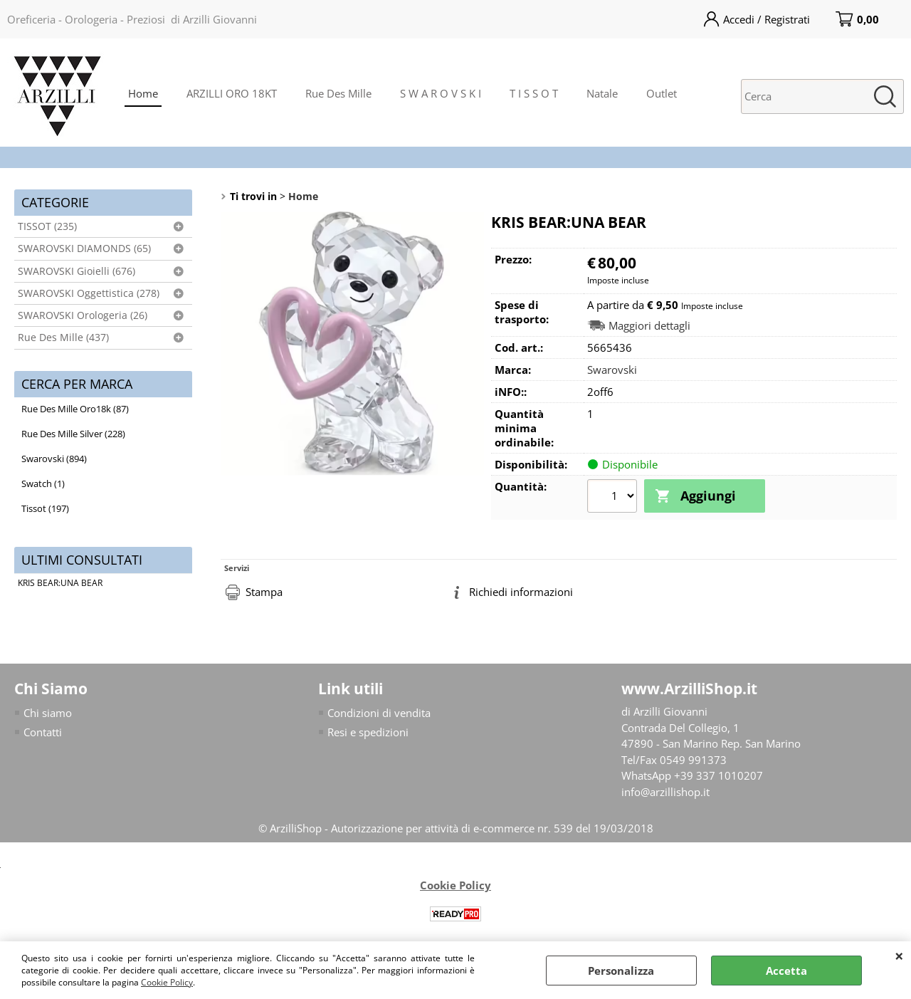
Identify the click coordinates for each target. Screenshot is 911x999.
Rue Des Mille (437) (63, 337)
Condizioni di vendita (379, 713)
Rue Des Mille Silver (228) (73, 433)
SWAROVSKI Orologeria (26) (82, 315)
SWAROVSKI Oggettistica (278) (88, 293)
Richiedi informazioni (521, 592)
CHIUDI (899, 955)
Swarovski (612, 369)
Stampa (264, 592)
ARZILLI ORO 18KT (231, 93)
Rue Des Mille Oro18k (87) (75, 408)
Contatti (42, 732)
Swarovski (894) (54, 458)
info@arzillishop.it (665, 792)
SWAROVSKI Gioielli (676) (76, 271)
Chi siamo (47, 713)
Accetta (786, 970)
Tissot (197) (45, 508)
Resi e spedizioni (368, 732)
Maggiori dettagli (649, 326)
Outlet (661, 93)
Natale (602, 93)
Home (143, 93)
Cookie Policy (167, 982)
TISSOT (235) (47, 226)
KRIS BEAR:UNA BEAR (60, 582)
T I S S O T (534, 93)
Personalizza (621, 970)
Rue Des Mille (338, 93)
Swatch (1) (43, 483)
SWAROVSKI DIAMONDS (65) (84, 248)
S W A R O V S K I (440, 93)
